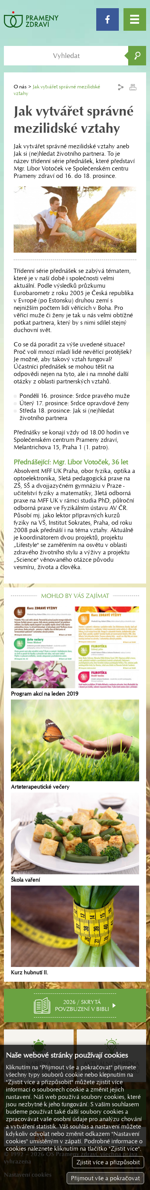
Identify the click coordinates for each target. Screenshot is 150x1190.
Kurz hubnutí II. (75, 931)
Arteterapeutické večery (75, 745)
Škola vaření (75, 838)
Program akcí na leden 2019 (75, 651)
